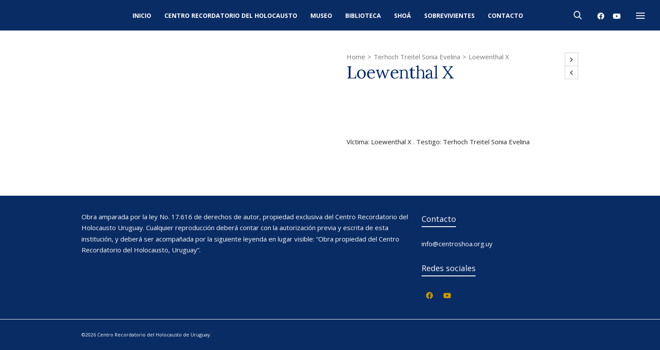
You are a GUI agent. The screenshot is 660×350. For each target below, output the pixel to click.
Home (356, 56)
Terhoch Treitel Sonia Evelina (417, 56)
